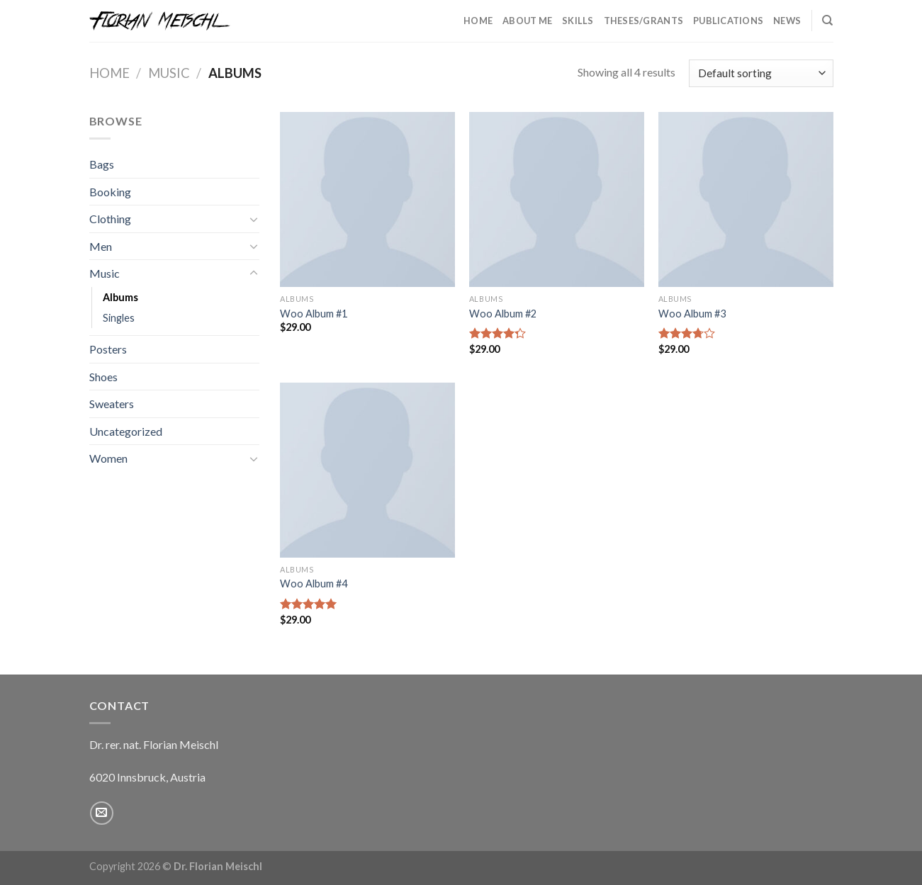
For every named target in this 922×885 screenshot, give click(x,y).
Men (100, 246)
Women (108, 458)
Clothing (110, 218)
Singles (119, 318)
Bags (101, 164)
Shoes (103, 376)
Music (169, 73)
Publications (728, 20)
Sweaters (111, 403)
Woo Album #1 (313, 314)
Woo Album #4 (313, 583)
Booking (110, 191)
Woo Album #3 (692, 314)
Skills (578, 20)
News (787, 20)
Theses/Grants (643, 20)
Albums (120, 297)
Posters (108, 349)
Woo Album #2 (502, 314)
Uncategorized (125, 431)
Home (478, 20)
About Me (527, 20)
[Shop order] (761, 73)
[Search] (827, 20)
